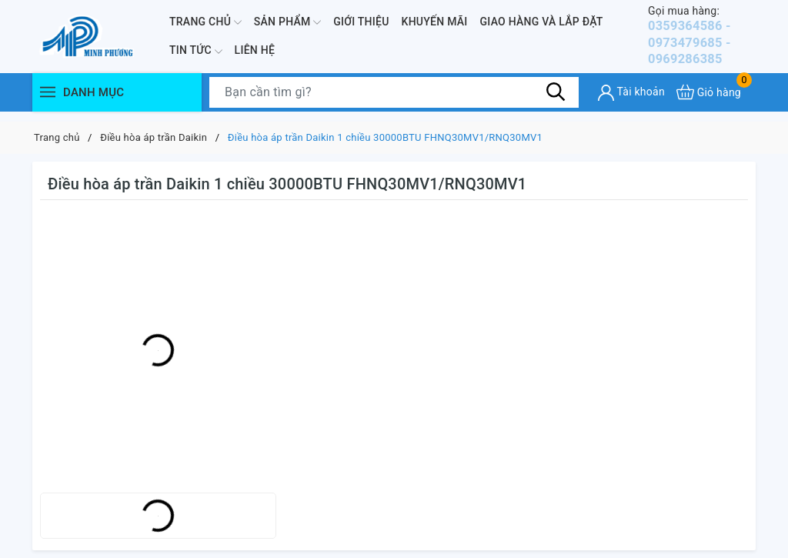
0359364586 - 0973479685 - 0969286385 (702, 40)
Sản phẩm (287, 27)
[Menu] (47, 102)
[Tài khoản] (631, 103)
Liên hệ (255, 55)
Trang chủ (205, 27)
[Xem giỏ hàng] (708, 102)
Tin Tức (195, 56)
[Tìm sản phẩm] (394, 102)
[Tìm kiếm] (555, 101)
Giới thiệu (361, 26)
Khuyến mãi (435, 26)
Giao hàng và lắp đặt (541, 26)
